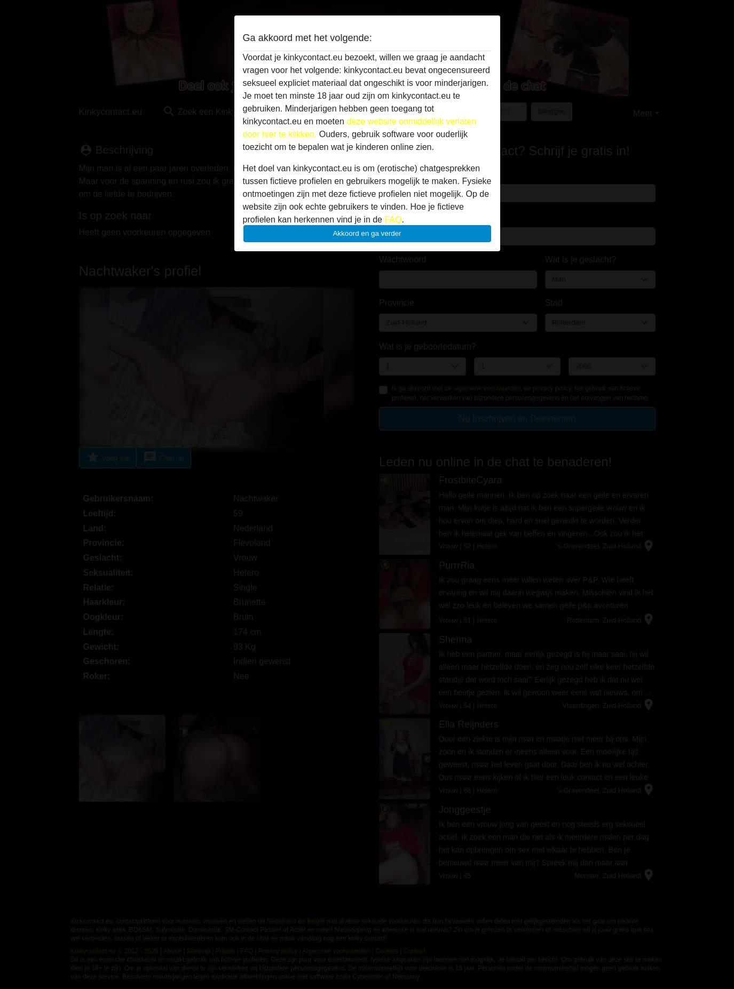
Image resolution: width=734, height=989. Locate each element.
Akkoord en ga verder (367, 233)
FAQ (392, 219)
